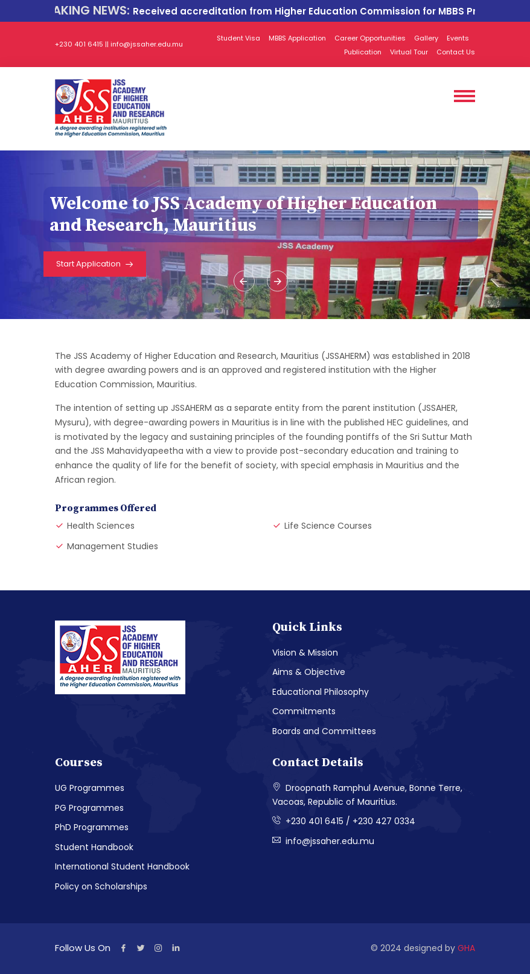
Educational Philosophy (320, 692)
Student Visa (238, 38)
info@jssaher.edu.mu (323, 841)
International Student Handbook (122, 866)
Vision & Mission (305, 653)
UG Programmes (89, 788)
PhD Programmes (92, 827)
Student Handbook (94, 847)
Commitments (304, 711)
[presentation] (244, 281)
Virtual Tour (409, 52)
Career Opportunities (370, 38)
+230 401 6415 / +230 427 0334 (343, 821)
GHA (466, 948)
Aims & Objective (308, 672)
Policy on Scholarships (101, 886)
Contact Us (455, 52)
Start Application (94, 264)
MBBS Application (297, 38)
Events (458, 38)
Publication (363, 52)
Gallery (426, 38)
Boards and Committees (324, 731)
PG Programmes (89, 808)
